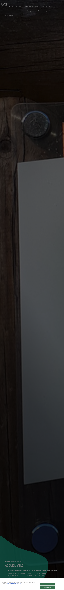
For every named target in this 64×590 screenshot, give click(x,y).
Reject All (48, 584)
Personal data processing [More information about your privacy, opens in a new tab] (11, 583)
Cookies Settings (48, 581)
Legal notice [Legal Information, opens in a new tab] (19, 583)
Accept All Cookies (47, 587)
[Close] (62, 584)
